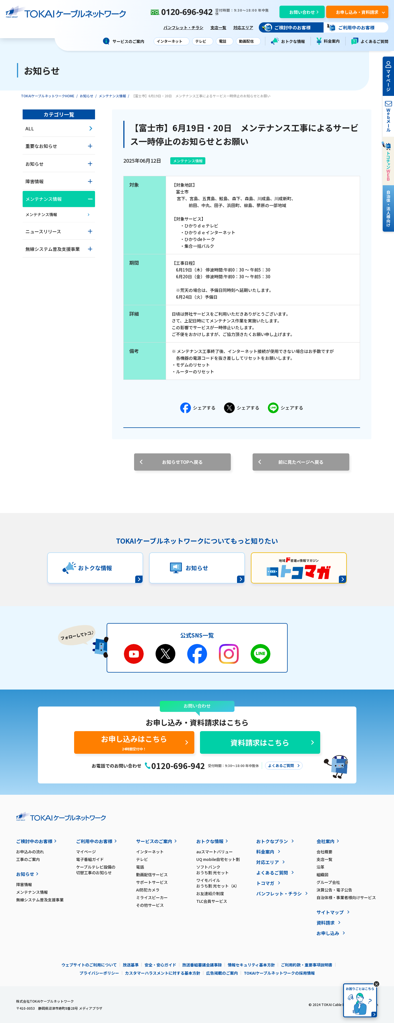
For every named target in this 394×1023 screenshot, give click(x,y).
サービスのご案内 (154, 841)
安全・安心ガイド (160, 965)
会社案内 (326, 841)
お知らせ (86, 95)
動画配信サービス (152, 874)
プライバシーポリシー (99, 973)
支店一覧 (218, 27)
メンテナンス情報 (112, 95)
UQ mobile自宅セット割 (218, 859)
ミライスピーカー (152, 897)
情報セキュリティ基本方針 (251, 965)
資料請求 (326, 922)
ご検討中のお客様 (34, 841)
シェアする (198, 407)
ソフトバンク (226, 869)
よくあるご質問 (369, 41)
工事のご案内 (28, 859)
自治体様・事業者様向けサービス (346, 897)
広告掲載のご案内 (222, 973)
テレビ (142, 859)
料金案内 (328, 41)
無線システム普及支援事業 (40, 900)
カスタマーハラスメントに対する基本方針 (162, 973)
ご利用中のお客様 (94, 841)
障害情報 (24, 884)
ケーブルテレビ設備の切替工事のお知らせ (95, 869)
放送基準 (131, 965)
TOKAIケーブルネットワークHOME (47, 95)
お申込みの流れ (30, 851)
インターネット (150, 851)
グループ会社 (328, 882)
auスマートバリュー (214, 851)
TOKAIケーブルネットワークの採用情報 (279, 973)
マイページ (86, 851)
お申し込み (328, 933)
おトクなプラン (272, 841)
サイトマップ (330, 912)
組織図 (322, 874)
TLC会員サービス (211, 901)
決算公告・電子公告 (334, 890)
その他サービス (150, 905)
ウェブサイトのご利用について (89, 965)
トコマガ (265, 883)
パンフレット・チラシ (183, 27)
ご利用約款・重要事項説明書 (306, 965)
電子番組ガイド (90, 859)
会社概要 (324, 851)
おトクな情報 (288, 41)
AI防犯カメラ (148, 890)
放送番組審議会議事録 (202, 965)
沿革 (320, 867)
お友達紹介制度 (210, 893)
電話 (140, 867)
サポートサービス (152, 882)
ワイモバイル (226, 883)
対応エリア (243, 27)
